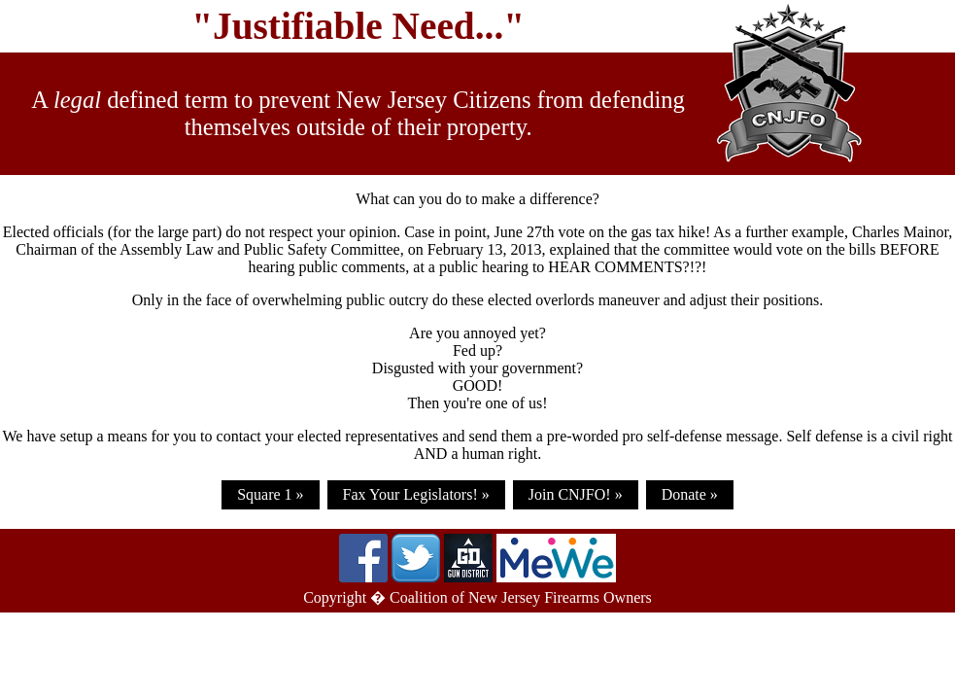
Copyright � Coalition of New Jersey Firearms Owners (477, 597)
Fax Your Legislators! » (416, 494)
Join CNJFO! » (576, 494)
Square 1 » (270, 494)
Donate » (690, 494)
